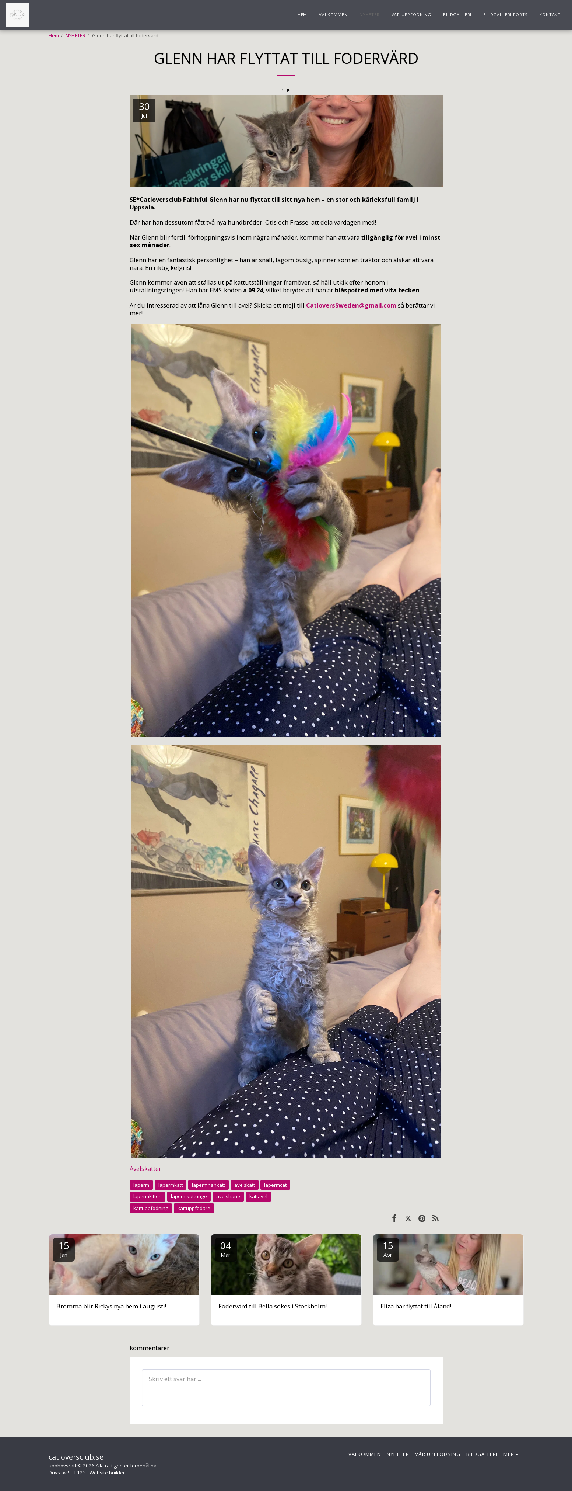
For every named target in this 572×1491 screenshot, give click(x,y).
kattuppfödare (194, 1208)
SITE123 (77, 1472)
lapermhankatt (208, 1185)
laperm (141, 1185)
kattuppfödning (150, 1208)
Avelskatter (145, 1168)
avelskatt (244, 1185)
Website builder (107, 1472)
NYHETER (75, 35)
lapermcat (275, 1185)
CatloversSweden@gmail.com (351, 305)
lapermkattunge (189, 1196)
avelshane (228, 1196)
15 (64, 1248)
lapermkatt (170, 1185)
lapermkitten (147, 1196)
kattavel (258, 1196)
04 (226, 1248)
